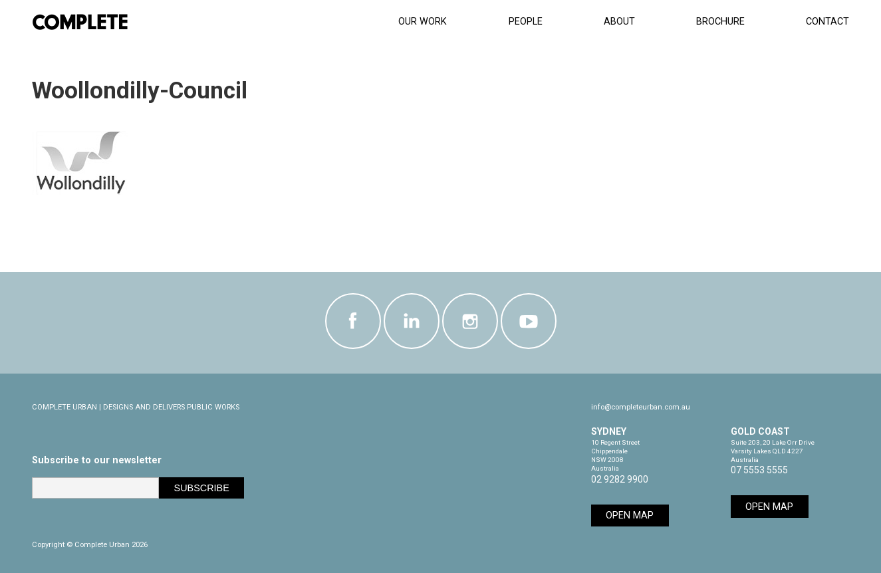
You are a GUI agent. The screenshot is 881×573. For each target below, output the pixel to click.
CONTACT (827, 21)
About (619, 21)
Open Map (630, 515)
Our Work (422, 21)
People (526, 21)
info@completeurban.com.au (640, 407)
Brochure (720, 21)
